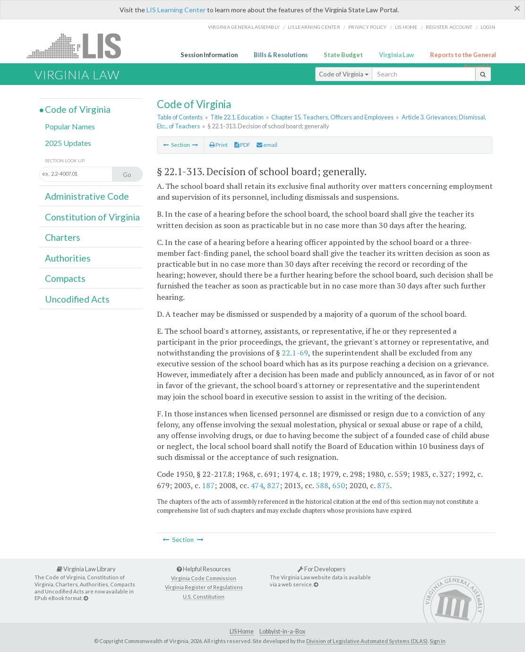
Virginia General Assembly (244, 27)
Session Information (209, 55)
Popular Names (70, 126)
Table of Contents (180, 117)
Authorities (68, 258)
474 (256, 485)
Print (218, 144)
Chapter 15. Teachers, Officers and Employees (332, 117)
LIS (79, 46)
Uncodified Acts (77, 299)
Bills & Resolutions (281, 55)
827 (273, 485)
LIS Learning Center (176, 10)
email (267, 144)
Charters (62, 237)
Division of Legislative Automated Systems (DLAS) (367, 641)
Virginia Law (396, 55)
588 (322, 485)
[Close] (517, 8)
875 (383, 485)
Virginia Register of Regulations (204, 587)
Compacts (65, 278)
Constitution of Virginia (92, 217)
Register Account (449, 27)
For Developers (321, 569)
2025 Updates (68, 142)
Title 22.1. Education (237, 117)
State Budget (343, 55)
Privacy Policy (367, 27)
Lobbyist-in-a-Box (282, 631)
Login (488, 27)
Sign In (438, 641)
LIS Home (242, 631)
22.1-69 (295, 352)
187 (208, 485)
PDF (242, 144)
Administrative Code (87, 196)
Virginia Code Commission (203, 578)
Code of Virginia (344, 74)
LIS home (406, 27)
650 (338, 485)
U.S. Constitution (203, 596)
